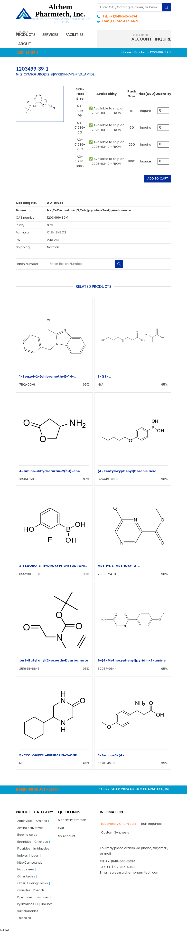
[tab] (118, 825)
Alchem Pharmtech (73, 822)
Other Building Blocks (33, 890)
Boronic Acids (28, 838)
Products (28, 35)
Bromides (25, 845)
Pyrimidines (26, 912)
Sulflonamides (28, 927)
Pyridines (45, 905)
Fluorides (24, 853)
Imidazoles (43, 853)
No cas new (26, 875)
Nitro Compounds (31, 868)
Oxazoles (24, 897)
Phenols (41, 897)
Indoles (23, 860)
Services (56, 35)
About (53, 45)
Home (126, 54)
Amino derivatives (31, 830)
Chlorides (43, 845)
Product (140, 54)
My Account (67, 839)
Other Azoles (27, 882)
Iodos (36, 860)
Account (141, 40)
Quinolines (25, 920)
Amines (43, 823)
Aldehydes (25, 823)
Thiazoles (24, 935)
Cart (61, 830)
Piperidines (26, 905)
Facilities (29, 45)
